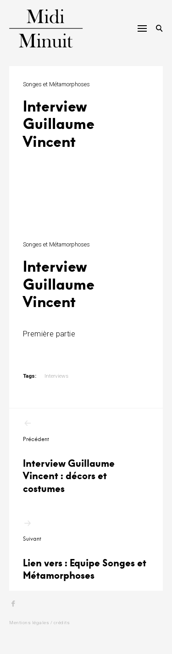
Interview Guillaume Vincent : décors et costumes (86, 456)
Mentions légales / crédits (39, 622)
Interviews (56, 376)
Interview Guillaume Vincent (58, 283)
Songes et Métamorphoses (56, 84)
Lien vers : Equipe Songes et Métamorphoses (86, 550)
